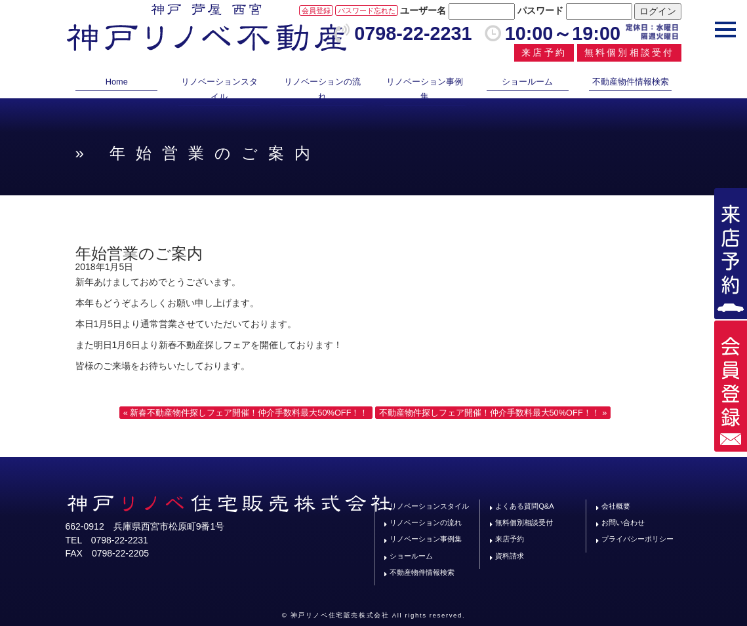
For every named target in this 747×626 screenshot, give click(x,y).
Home (117, 82)
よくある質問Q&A (524, 506)
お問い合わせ (623, 522)
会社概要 (615, 506)
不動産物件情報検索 (630, 82)
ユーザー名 (423, 10)
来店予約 (544, 52)
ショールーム (527, 82)
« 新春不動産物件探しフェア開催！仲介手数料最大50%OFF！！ (246, 413)
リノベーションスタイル (219, 89)
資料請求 (509, 556)
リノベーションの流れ (322, 89)
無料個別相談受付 (629, 52)
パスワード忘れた (366, 10)
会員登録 (316, 10)
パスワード (540, 10)
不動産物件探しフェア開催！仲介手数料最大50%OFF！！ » (493, 413)
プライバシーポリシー (637, 539)
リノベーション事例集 (424, 89)
